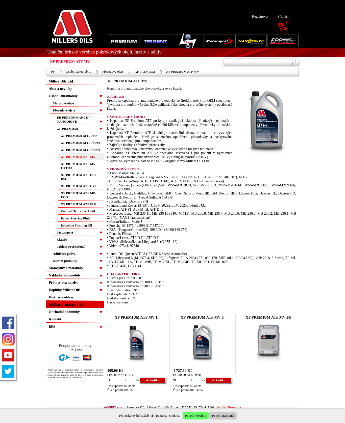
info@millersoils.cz (229, 407)
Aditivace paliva (64, 254)
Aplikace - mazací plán (66, 304)
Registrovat (260, 16)
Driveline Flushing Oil (76, 225)
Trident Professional (71, 246)
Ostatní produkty (65, 261)
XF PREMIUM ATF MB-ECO (78, 195)
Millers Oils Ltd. (61, 81)
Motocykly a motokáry (66, 268)
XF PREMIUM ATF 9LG (78, 204)
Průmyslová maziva (64, 283)
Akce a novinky (60, 89)
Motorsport (65, 232)
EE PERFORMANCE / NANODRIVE (73, 119)
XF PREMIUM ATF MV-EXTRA (78, 166)
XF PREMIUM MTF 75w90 (80, 150)
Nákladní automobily (65, 275)
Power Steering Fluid (75, 218)
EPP (52, 326)
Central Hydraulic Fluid (78, 211)
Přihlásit (283, 16)
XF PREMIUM (145, 71)
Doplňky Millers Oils (64, 290)
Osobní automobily (78, 71)
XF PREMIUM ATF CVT (79, 186)
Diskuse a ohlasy (61, 297)
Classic (62, 239)
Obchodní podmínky (64, 312)
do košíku (153, 380)
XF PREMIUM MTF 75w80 (80, 143)
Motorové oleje (63, 103)
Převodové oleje (113, 71)
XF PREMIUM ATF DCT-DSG (79, 177)
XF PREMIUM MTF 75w (79, 135)
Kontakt (55, 319)
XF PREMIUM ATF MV (182, 71)
